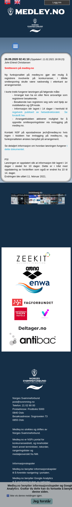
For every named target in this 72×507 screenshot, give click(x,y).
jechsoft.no (21, 195)
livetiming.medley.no (28, 195)
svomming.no (34, 192)
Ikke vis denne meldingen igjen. (26, 495)
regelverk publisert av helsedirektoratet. (37, 112)
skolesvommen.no (54, 195)
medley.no (14, 195)
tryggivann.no (61, 195)
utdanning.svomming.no (47, 195)
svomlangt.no (41, 195)
